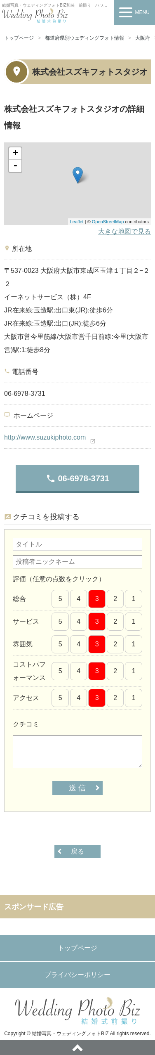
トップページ (19, 38)
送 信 (77, 788)
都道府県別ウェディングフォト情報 (84, 38)
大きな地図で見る (124, 231)
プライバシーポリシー (77, 974)
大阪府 (142, 38)
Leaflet (77, 221)
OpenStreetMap (108, 221)
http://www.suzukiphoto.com (45, 437)
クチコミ (26, 724)
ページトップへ (77, 1047)
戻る (77, 851)
